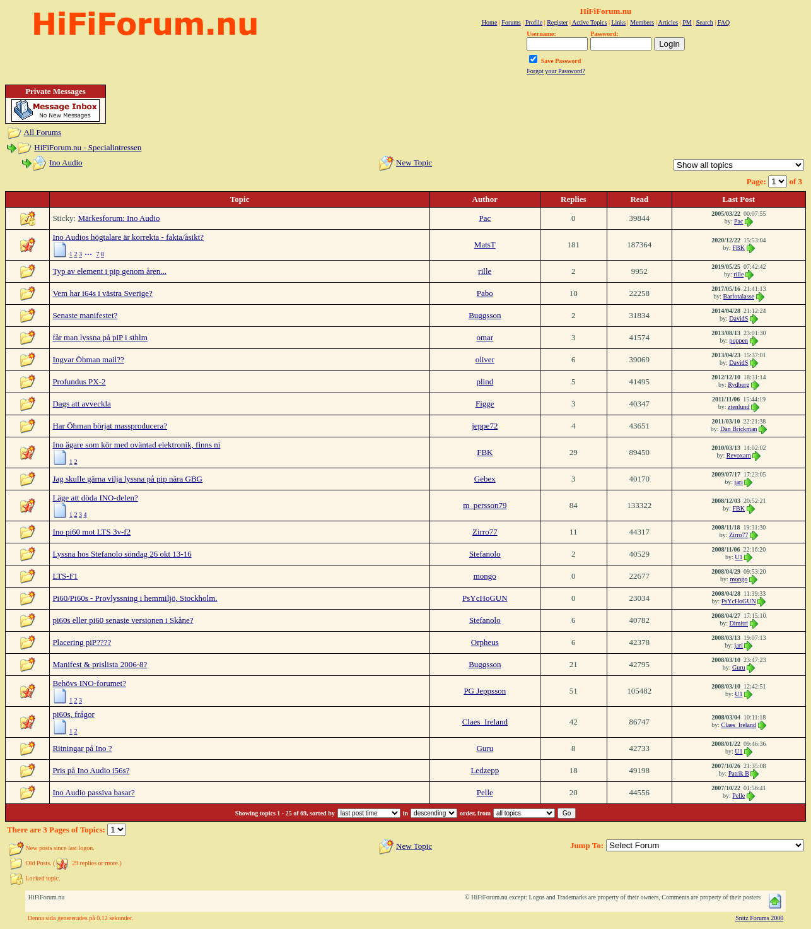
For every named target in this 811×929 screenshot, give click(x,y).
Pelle (485, 792)
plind (484, 381)
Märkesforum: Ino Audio (119, 218)
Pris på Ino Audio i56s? (90, 770)
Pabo (485, 293)
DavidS (738, 318)
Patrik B (738, 773)
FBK (739, 247)
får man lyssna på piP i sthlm (99, 337)
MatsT (485, 244)
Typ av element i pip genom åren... (109, 271)
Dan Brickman (738, 428)
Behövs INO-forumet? (89, 683)
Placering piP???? (81, 642)
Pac (485, 218)
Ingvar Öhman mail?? (88, 359)
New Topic (414, 162)
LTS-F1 (65, 576)
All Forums (43, 132)
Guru (738, 667)
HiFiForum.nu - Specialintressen (87, 147)
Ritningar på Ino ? (82, 748)
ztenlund (738, 406)
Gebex (485, 478)
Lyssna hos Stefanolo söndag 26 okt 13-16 (121, 554)
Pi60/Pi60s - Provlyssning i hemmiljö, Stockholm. (134, 598)
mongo (485, 576)
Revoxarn (738, 455)
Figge (485, 403)
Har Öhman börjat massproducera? (109, 425)
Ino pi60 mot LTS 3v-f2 (91, 531)
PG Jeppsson (485, 690)
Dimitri (739, 623)
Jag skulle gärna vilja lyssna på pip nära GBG (127, 478)
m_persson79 (484, 505)
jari (739, 481)
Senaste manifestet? (84, 315)
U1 (738, 556)
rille (484, 271)
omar (484, 337)
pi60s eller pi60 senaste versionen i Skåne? (122, 620)
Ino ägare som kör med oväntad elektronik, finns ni (136, 444)
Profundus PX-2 (78, 381)
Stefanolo (485, 554)
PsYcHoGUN (485, 598)
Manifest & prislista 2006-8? (99, 664)
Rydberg (738, 384)
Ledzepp (484, 770)
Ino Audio (65, 162)
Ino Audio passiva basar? (93, 792)
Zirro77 (485, 531)
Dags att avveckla (81, 403)
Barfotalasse (738, 296)
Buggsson (485, 315)
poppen (739, 340)
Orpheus (485, 642)
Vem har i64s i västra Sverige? (102, 293)
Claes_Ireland (485, 721)
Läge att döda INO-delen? (94, 497)
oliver (485, 359)
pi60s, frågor (73, 714)
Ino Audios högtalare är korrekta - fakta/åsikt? (128, 237)
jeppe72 (485, 425)
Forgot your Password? (556, 71)
